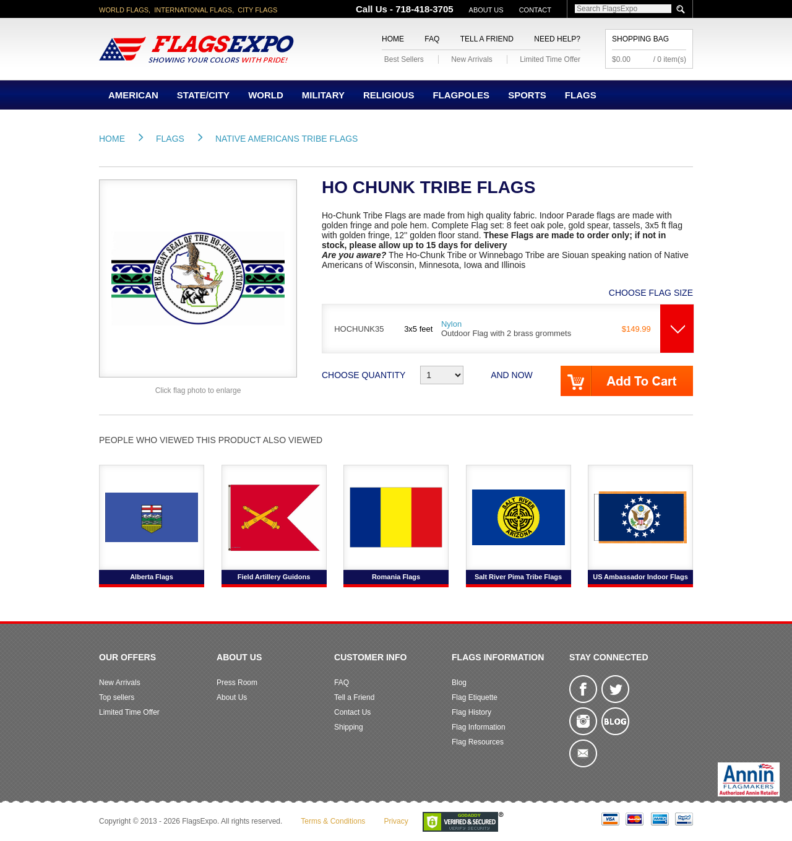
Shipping (348, 727)
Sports (527, 95)
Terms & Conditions (333, 821)
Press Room (237, 682)
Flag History (471, 712)
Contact (535, 10)
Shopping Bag (640, 39)
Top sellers (116, 697)
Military (323, 95)
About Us (486, 10)
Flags (580, 95)
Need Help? (557, 39)
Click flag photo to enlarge (198, 390)
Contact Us (352, 712)
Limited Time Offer (550, 59)
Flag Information (479, 727)
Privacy (396, 821)
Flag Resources (478, 742)
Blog (459, 682)
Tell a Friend (487, 39)
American (133, 95)
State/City (203, 95)
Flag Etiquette (474, 697)
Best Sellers (404, 59)
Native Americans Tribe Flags (286, 139)
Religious (389, 95)
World (265, 95)
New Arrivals (472, 59)
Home (393, 39)
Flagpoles (461, 95)
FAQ (431, 39)
